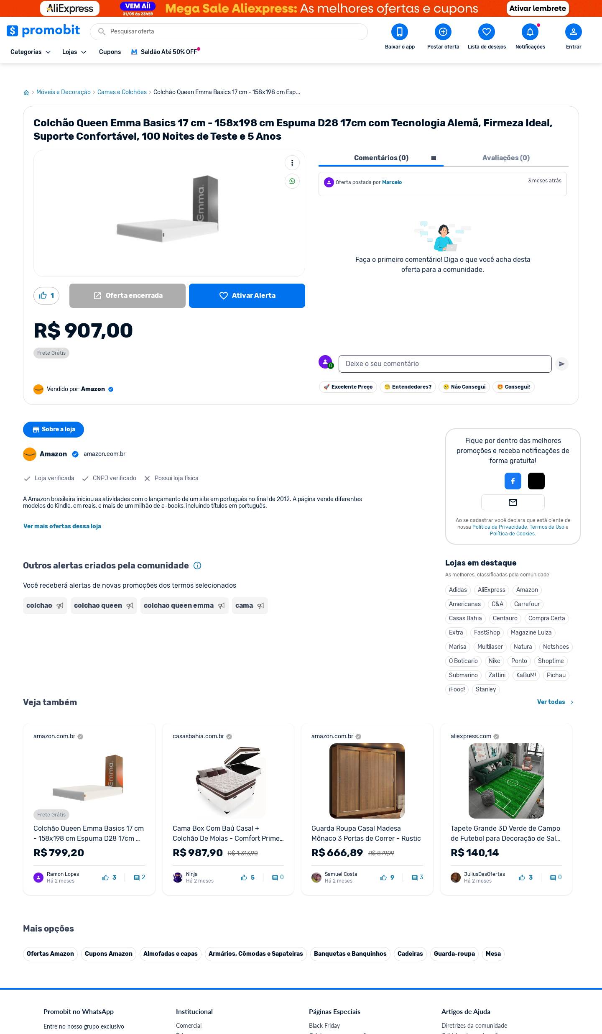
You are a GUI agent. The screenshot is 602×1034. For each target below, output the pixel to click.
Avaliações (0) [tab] (506, 142)
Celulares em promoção (339, 1019)
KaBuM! (526, 659)
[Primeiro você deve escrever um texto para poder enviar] (562, 348)
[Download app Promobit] (399, 38)
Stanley (486, 673)
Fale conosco (192, 1019)
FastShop (487, 616)
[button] (484, 465)
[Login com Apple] (536, 465)
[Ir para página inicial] (29, 76)
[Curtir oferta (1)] (46, 280)
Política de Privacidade (499, 511)
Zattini (497, 659)
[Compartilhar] (292, 165)
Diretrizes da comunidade (474, 1009)
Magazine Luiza (531, 616)
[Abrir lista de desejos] (486, 38)
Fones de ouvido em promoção (349, 1029)
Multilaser (490, 631)
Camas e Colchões (125, 76)
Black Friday (324, 1009)
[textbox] (445, 348)
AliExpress (491, 574)
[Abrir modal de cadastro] (573, 38)
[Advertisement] (183, 634)
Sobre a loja (55, 414)
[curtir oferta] (109, 862)
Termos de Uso (547, 511)
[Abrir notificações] (530, 38)
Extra (456, 616)
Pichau (556, 659)
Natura (523, 631)
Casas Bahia (465, 602)
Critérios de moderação (471, 1019)
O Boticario (463, 645)
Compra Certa (546, 602)
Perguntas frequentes (468, 1029)
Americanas (465, 588)
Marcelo (392, 166)
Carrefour (527, 588)
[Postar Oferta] (443, 38)
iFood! (457, 673)
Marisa (458, 631)
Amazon (527, 574)
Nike (494, 645)
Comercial (189, 1009)
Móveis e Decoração (66, 76)
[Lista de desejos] (247, 280)
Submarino (463, 659)
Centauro (505, 602)
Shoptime (551, 645)
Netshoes (556, 631)
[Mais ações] (292, 146)
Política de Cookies (512, 518)
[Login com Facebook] (513, 465)
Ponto (519, 645)
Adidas (458, 574)
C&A (497, 588)
